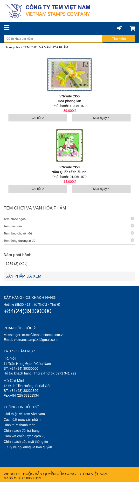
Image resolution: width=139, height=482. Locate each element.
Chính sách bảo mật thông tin (26, 442)
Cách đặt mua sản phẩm (22, 419)
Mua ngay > (101, 118)
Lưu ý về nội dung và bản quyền (28, 447)
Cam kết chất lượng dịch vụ (25, 436)
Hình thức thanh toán (19, 425)
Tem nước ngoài (69, 219)
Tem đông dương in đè (69, 240)
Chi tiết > (38, 118)
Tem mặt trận (69, 226)
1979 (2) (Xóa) (17, 264)
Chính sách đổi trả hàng (22, 430)
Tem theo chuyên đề (69, 233)
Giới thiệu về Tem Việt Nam (24, 414)
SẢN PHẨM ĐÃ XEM (23, 276)
